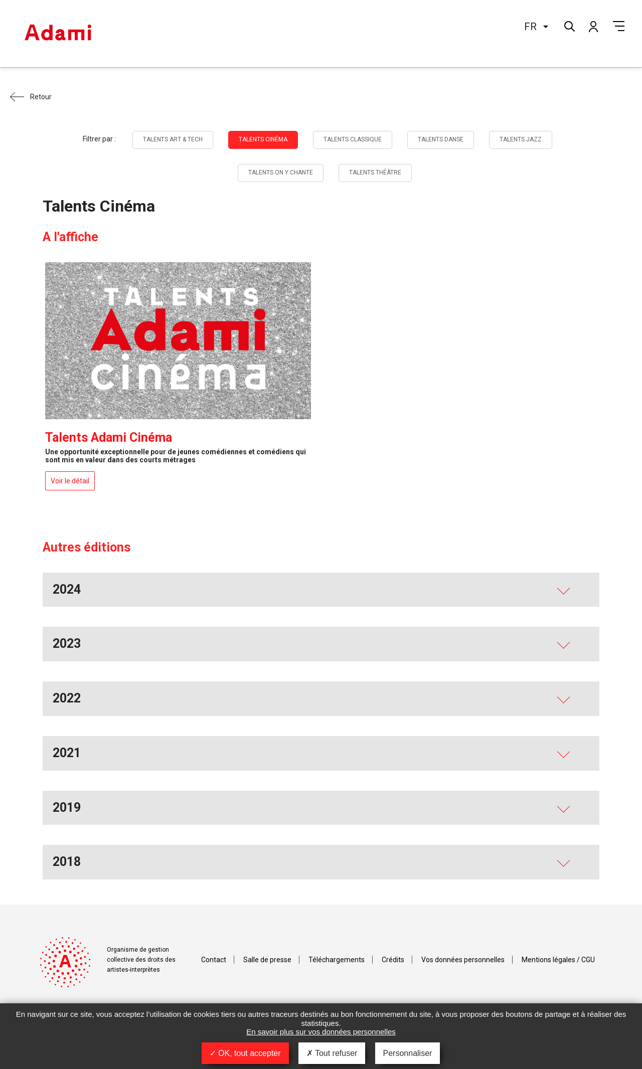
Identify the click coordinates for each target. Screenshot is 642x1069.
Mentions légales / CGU (558, 960)
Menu (618, 26)
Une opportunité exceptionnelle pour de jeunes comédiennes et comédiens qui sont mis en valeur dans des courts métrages (175, 456)
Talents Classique (353, 139)
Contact (213, 960)
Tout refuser (332, 1053)
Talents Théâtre (375, 172)
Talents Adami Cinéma (108, 437)
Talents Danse (440, 139)
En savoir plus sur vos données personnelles (321, 1031)
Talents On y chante (280, 172)
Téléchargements (336, 960)
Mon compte (593, 26)
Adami (57, 33)
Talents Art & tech (173, 139)
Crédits (393, 960)
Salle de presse (267, 960)
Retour (41, 97)
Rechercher (568, 25)
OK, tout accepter (245, 1053)
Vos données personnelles (463, 960)
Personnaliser (407, 1053)
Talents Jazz (521, 139)
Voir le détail (70, 481)
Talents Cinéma (263, 139)
